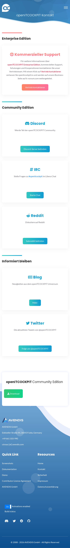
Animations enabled (21, 506)
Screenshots (7, 463)
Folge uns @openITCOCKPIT (35, 348)
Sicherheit (42, 475)
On (7, 507)
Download (13, 393)
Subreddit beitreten (35, 241)
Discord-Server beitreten (35, 149)
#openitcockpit (35, 176)
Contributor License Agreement (16, 481)
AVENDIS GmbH (9, 486)
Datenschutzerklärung (48, 486)
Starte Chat (35, 195)
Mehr (35, 302)
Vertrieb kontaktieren (35, 87)
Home (40, 463)
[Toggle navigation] (66, 7)
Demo (5, 475)
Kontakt (41, 469)
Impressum (43, 481)
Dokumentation (9, 469)
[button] (8, 507)
